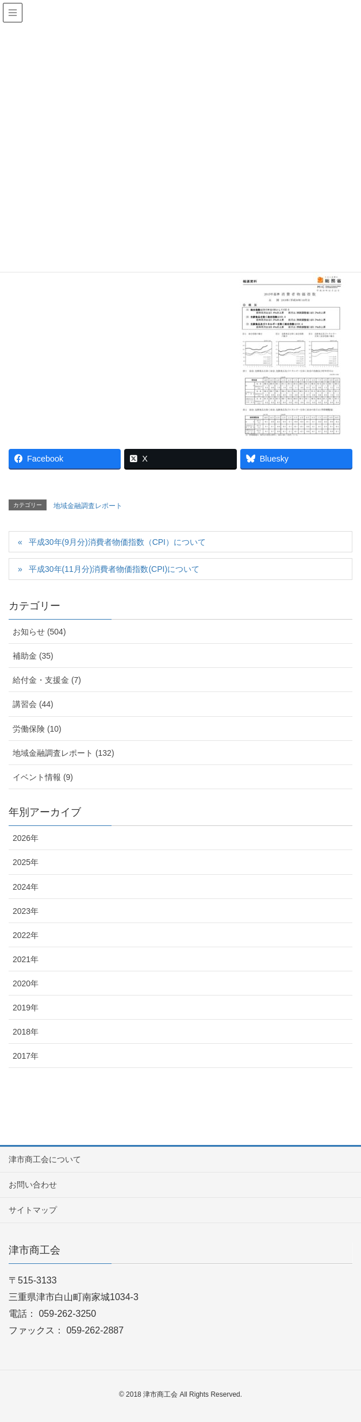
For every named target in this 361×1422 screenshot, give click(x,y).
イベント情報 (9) (43, 777)
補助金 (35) (33, 655)
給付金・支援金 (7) (47, 680)
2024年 (26, 886)
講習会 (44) (33, 704)
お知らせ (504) (39, 631)
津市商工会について (45, 1159)
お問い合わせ (33, 1184)
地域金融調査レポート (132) (63, 753)
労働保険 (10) (37, 728)
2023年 (26, 911)
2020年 (26, 983)
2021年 (26, 959)
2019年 (26, 1007)
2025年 (26, 862)
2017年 (26, 1055)
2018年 (26, 1031)
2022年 (26, 935)
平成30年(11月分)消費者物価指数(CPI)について (114, 569)
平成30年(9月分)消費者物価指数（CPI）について (117, 542)
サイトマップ (33, 1210)
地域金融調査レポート (87, 506)
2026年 (26, 838)
